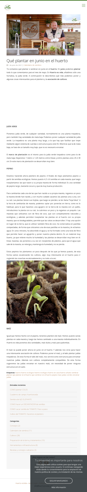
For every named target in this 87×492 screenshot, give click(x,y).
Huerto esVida (21, 483)
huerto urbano (65, 372)
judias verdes (67, 375)
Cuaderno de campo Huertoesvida (24, 394)
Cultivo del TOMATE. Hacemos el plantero (27, 414)
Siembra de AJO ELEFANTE (21, 399)
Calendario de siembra (32, 65)
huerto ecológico (41, 372)
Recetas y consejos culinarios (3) (23, 450)
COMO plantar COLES (19, 389)
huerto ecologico (27, 372)
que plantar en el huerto (21, 375)
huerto (18, 372)
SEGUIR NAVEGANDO (59, 481)
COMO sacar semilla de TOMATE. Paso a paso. (29, 409)
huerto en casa (54, 372)
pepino (54, 375)
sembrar (75, 372)
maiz (59, 375)
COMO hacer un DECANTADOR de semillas (27, 404)
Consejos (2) (15, 425)
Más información (59, 487)
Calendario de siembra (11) (21, 430)
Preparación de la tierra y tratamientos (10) (27, 440)
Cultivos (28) (15, 435)
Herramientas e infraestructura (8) (24, 445)
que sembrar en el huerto (42, 375)
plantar (9, 375)
